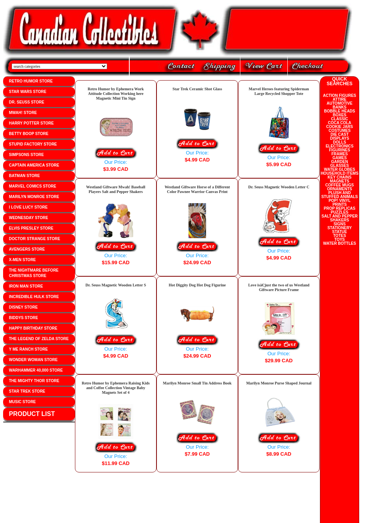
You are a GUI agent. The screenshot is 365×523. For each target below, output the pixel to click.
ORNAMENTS (339, 189)
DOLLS (339, 142)
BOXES (339, 115)
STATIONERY (339, 228)
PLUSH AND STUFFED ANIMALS (339, 195)
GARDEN (339, 162)
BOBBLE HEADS (339, 111)
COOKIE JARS (339, 127)
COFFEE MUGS (339, 185)
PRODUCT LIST (32, 414)
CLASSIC (339, 119)
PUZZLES (340, 212)
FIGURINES (339, 150)
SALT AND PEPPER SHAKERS (340, 218)
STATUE (339, 232)
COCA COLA (339, 123)
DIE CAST (339, 134)
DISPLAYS (339, 138)
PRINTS (339, 204)
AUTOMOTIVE (339, 103)
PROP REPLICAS (340, 208)
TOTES (339, 235)
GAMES (339, 158)
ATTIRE (339, 99)
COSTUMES (339, 130)
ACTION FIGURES (339, 95)
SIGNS (340, 224)
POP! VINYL (339, 200)
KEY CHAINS (340, 177)
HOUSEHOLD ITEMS (339, 173)
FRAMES (339, 154)
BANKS (340, 107)
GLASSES (339, 165)
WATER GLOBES (339, 169)
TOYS (339, 239)
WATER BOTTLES (339, 243)
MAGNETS (339, 181)
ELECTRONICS (340, 146)
